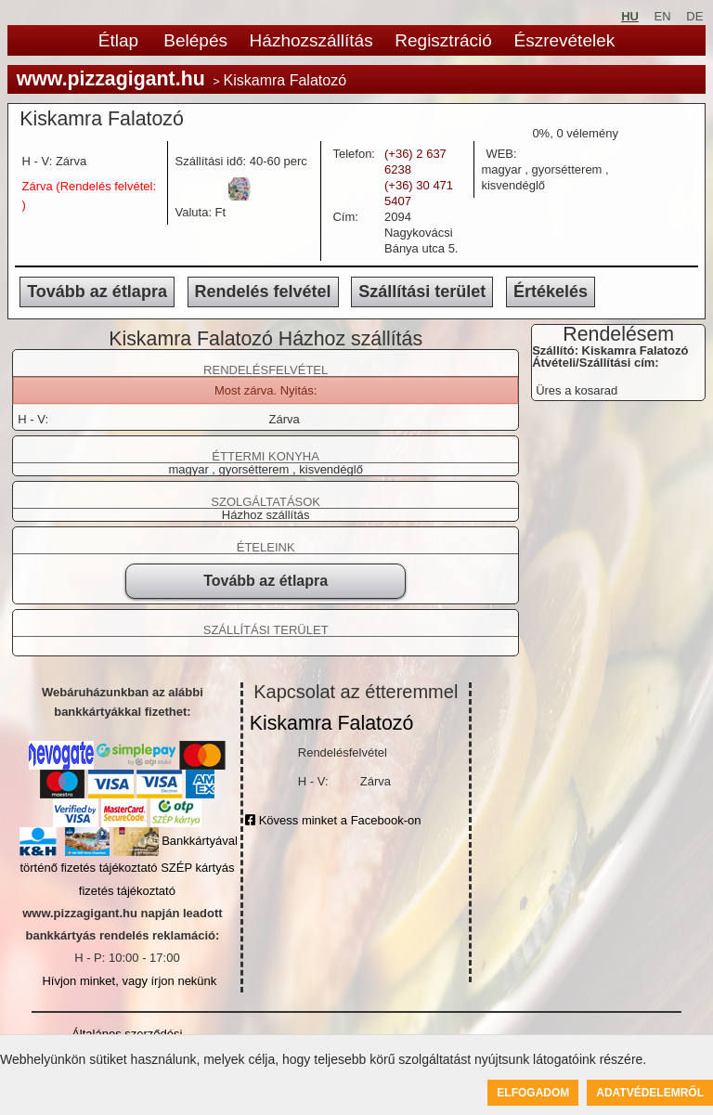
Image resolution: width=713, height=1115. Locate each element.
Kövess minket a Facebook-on (333, 820)
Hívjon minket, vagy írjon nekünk (129, 981)
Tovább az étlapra (97, 291)
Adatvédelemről (650, 1092)
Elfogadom (533, 1092)
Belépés (195, 40)
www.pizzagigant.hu (111, 79)
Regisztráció (443, 40)
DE (694, 16)
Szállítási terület (422, 291)
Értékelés (550, 291)
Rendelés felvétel (263, 291)
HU (630, 16)
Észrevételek (564, 40)
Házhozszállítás (311, 40)
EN (663, 16)
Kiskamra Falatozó (332, 723)
